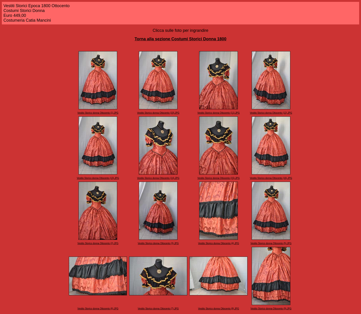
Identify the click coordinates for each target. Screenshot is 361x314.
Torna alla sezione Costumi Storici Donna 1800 (181, 39)
